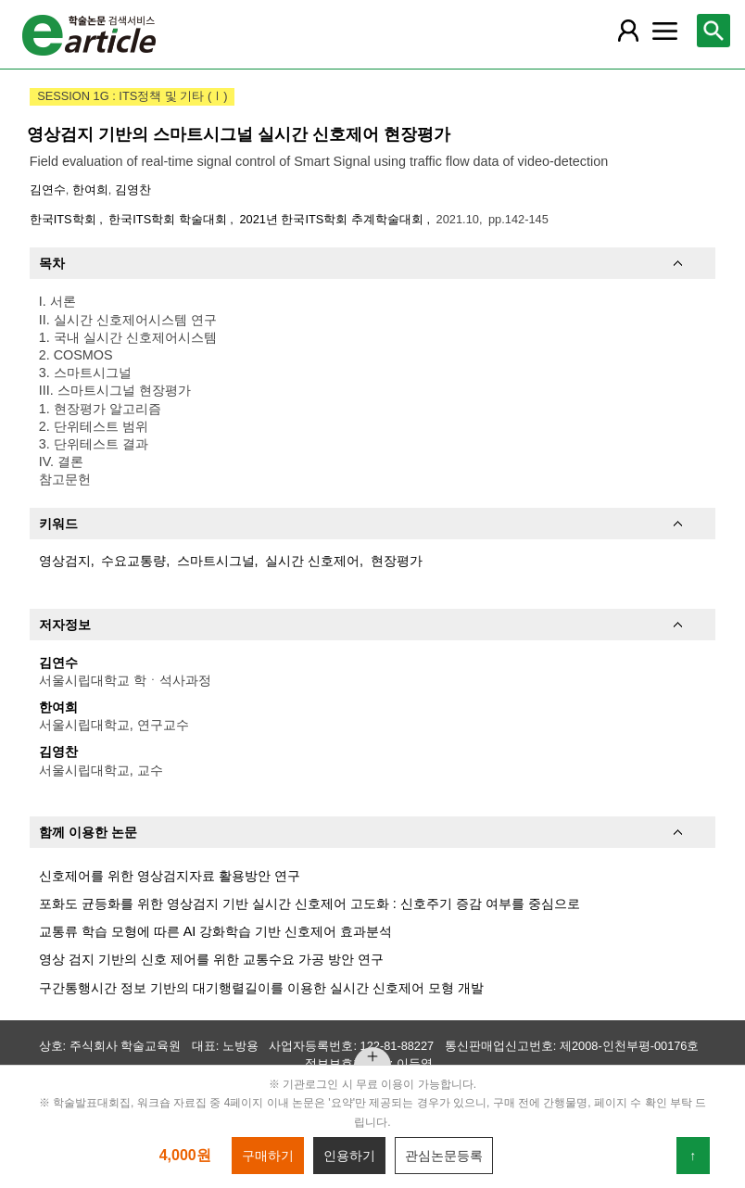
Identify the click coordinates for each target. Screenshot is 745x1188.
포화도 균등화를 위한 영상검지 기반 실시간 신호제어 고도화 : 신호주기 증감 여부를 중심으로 (309, 903)
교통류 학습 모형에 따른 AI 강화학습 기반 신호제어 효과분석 (216, 931)
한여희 (90, 189)
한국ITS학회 (64, 219)
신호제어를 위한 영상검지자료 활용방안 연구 (169, 875)
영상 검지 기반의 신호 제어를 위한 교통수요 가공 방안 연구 (211, 959)
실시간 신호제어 (312, 560)
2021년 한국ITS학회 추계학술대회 (332, 219)
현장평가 (397, 560)
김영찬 (133, 189)
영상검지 (65, 560)
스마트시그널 (216, 560)
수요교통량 (133, 560)
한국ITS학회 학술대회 (169, 219)
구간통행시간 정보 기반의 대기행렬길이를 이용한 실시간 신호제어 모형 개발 (261, 987)
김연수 (48, 189)
